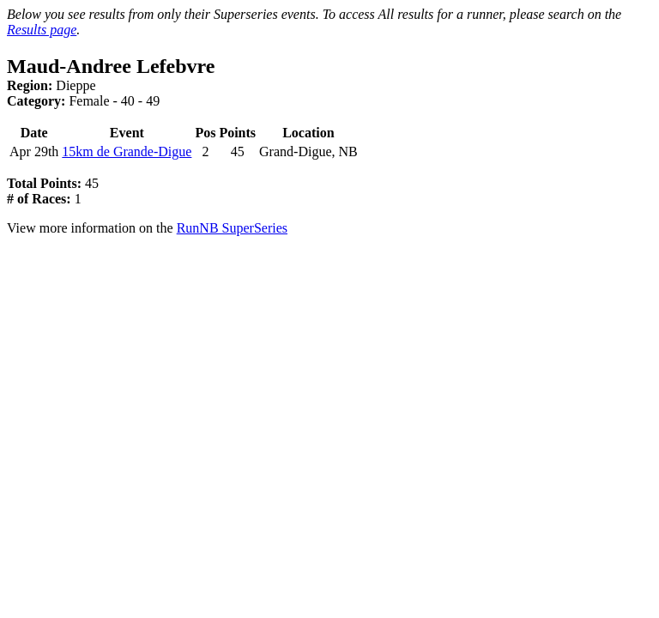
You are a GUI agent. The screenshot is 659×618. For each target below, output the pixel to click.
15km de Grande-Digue (126, 151)
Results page (41, 29)
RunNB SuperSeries (232, 228)
